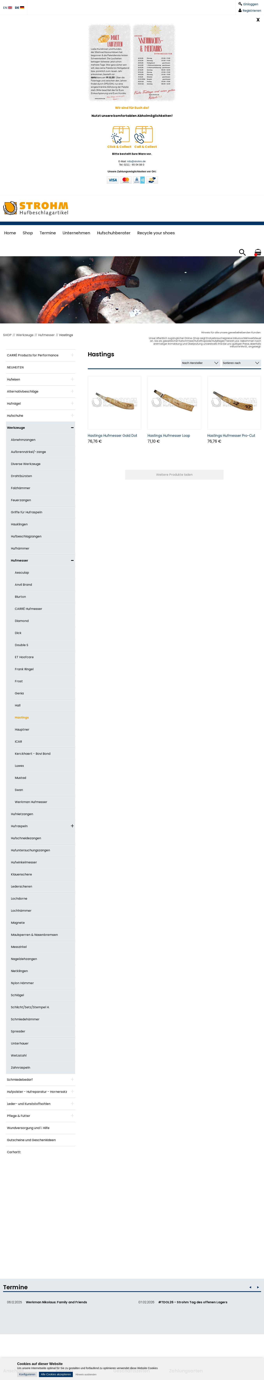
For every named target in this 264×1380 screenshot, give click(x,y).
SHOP (7, 335)
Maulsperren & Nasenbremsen (34, 935)
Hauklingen (19, 524)
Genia (19, 693)
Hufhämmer (20, 548)
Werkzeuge (24, 335)
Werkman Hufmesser (31, 802)
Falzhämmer (20, 488)
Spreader (18, 1031)
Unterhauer (20, 1043)
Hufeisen (13, 379)
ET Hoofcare (24, 657)
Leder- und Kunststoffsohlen (28, 1104)
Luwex (19, 766)
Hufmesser (46, 335)
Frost (19, 681)
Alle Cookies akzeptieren (56, 1374)
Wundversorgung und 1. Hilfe (28, 1128)
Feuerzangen (21, 500)
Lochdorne (19, 898)
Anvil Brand (23, 584)
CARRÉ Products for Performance (32, 355)
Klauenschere (21, 874)
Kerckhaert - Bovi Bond (32, 753)
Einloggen (248, 4)
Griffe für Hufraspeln (26, 512)
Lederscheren (21, 886)
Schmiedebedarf (20, 1079)
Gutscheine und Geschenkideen (31, 1140)
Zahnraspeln (20, 1067)
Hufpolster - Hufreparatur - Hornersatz (37, 1091)
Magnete (18, 922)
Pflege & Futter (18, 1116)
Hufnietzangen (22, 814)
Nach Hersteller (192, 363)
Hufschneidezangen (26, 838)
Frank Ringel (24, 669)
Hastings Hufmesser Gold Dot (112, 435)
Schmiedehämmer (25, 1019)
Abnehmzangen (23, 440)
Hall (17, 705)
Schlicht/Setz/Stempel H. (30, 1007)
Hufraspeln (19, 826)
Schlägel (17, 995)
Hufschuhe (15, 415)
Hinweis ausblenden (86, 1374)
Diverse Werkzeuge (25, 464)
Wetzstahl (18, 1055)
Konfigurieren (27, 1374)
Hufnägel (14, 403)
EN (7, 8)
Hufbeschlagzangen (26, 536)
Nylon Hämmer (22, 983)
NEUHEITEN (15, 367)
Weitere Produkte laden (174, 474)
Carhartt (14, 1152)
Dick (18, 633)
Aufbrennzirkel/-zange (28, 452)
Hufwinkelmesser (24, 862)
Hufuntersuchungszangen (30, 850)
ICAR (18, 741)
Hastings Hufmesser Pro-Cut (231, 435)
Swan (19, 790)
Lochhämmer (21, 910)
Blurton (20, 596)
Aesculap (22, 572)
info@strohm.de (136, 161)
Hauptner (22, 729)
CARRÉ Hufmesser (28, 609)
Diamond (22, 621)
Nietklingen (19, 971)
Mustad (20, 778)
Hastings (66, 335)
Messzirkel (19, 947)
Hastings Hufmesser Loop (169, 435)
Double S (21, 645)
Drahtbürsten (21, 476)
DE (19, 8)
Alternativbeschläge (22, 391)
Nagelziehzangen (24, 959)
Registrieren (249, 10)
